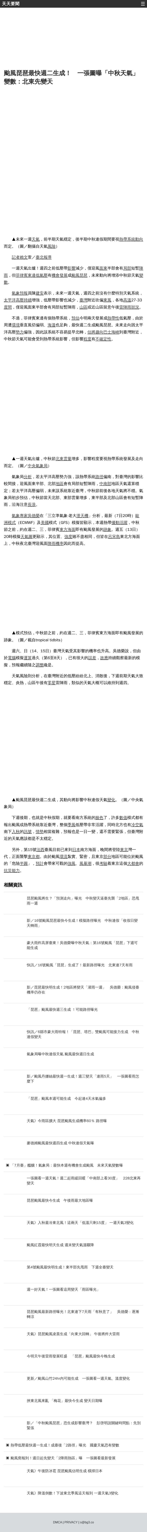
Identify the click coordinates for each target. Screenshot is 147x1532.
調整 (40, 664)
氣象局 (41, 465)
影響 (72, 268)
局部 (127, 268)
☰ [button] (143, 4)
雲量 (68, 458)
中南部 (105, 483)
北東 (60, 458)
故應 (104, 657)
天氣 (36, 239)
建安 (40, 293)
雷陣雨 (125, 307)
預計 (40, 863)
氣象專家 (20, 515)
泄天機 (82, 515)
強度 (68, 536)
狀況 (135, 307)
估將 (91, 332)
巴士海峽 (111, 332)
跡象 (107, 529)
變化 (111, 799)
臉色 (99, 817)
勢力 (20, 332)
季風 (72, 824)
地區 (60, 483)
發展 (64, 275)
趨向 (99, 332)
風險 (52, 246)
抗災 (8, 870)
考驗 (103, 863)
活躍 (123, 522)
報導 (48, 257)
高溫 (127, 300)
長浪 (32, 504)
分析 (28, 476)
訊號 (28, 831)
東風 (107, 300)
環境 (16, 324)
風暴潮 (85, 863)
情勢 (40, 831)
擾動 (116, 522)
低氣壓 (41, 275)
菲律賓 (22, 275)
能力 (16, 870)
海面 (72, 529)
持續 (28, 300)
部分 (107, 856)
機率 (60, 543)
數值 (123, 817)
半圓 (24, 863)
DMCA (57, 1522)
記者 (16, 257)
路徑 (99, 476)
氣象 (16, 293)
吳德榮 (34, 515)
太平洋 (10, 300)
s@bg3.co (87, 1522)
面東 (103, 268)
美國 (45, 522)
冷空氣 (137, 824)
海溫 (52, 324)
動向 (139, 239)
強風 (72, 863)
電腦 (12, 657)
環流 (64, 856)
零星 (52, 682)
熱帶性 (113, 318)
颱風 (76, 275)
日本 (76, 849)
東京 (124, 849)
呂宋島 (114, 536)
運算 (28, 657)
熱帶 (123, 239)
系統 (131, 239)
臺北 (40, 257)
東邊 (32, 275)
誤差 (92, 657)
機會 (56, 275)
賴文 (24, 257)
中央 (32, 465)
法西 (41, 849)
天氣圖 (26, 536)
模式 (12, 522)
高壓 (20, 300)
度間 (8, 307)
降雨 (52, 543)
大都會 (133, 863)
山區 (83, 307)
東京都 (34, 856)
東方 (64, 529)
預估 (76, 318)
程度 (87, 338)
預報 (24, 293)
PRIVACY (71, 1522)
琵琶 (83, 275)
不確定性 (103, 338)
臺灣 (83, 300)
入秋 (16, 831)
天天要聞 (11, 3)
